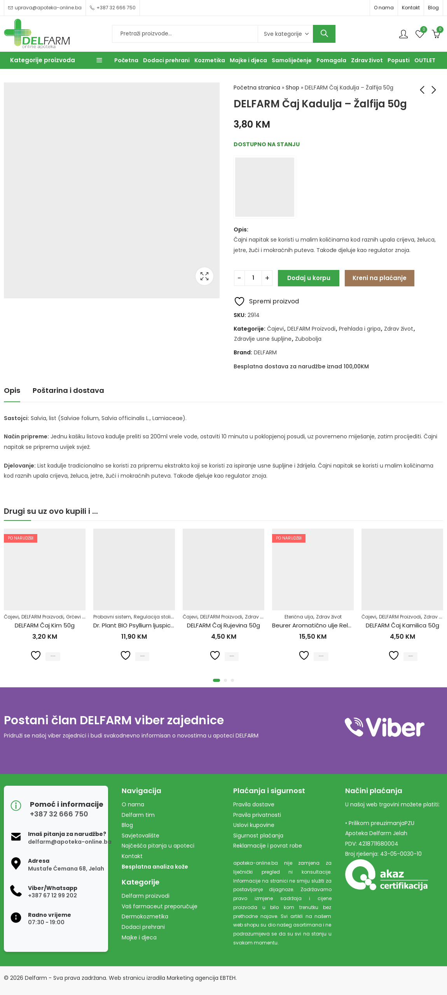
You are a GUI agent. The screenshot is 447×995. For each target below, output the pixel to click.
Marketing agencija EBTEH (201, 978)
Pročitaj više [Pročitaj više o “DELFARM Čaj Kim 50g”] (53, 655)
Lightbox (204, 276)
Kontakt (411, 7)
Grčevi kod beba (85, 616)
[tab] (12, 391)
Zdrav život (398, 329)
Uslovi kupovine (253, 825)
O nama (384, 7)
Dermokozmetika (145, 916)
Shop (292, 87)
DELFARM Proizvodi (311, 329)
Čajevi (275, 329)
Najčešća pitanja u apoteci (158, 846)
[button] (216, 680)
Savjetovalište (140, 835)
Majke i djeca (139, 937)
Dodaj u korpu (308, 278)
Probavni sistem (112, 616)
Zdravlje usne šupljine (263, 339)
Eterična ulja (299, 616)
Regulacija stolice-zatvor (164, 616)
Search (324, 34)
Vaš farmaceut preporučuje (159, 906)
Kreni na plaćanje (380, 278)
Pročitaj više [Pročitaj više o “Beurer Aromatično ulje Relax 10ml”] (321, 655)
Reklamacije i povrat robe (267, 846)
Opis (12, 390)
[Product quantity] (253, 278)
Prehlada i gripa (360, 329)
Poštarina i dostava (68, 390)
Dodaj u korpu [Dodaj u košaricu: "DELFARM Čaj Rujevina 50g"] (232, 655)
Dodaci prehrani (143, 927)
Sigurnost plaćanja (258, 835)
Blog (433, 7)
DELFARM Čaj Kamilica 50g (402, 625)
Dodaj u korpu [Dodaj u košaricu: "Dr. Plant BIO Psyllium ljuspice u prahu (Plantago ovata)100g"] (142, 655)
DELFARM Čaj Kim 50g (45, 625)
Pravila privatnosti (257, 815)
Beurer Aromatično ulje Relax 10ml (320, 625)
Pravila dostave (253, 804)
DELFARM (265, 352)
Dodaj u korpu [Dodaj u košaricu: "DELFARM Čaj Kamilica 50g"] (410, 655)
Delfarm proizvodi (145, 896)
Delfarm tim (138, 815)
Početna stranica (257, 87)
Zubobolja (308, 339)
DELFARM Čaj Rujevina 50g (223, 625)
